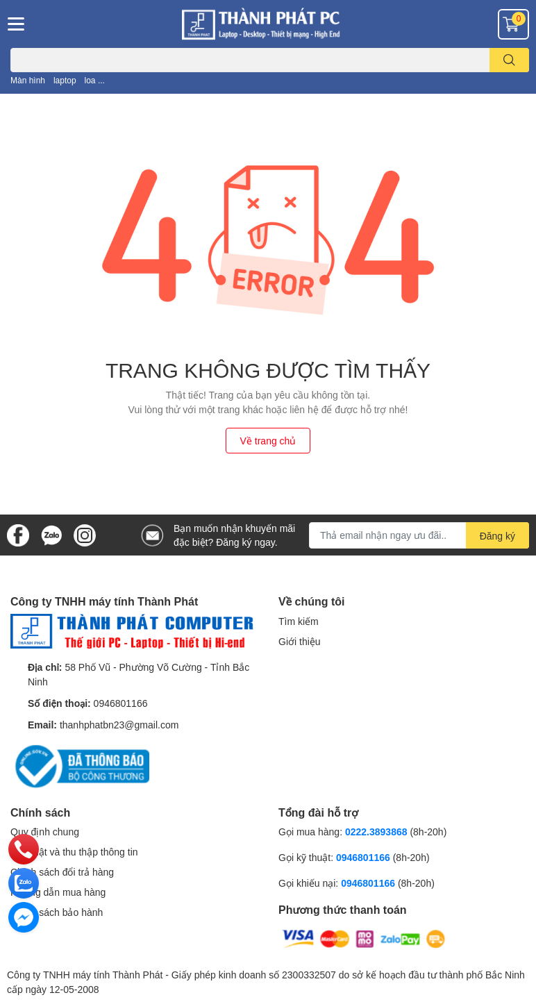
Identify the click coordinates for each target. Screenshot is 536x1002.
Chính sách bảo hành (56, 912)
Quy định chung (44, 831)
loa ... (95, 80)
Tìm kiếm (298, 621)
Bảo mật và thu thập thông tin (74, 852)
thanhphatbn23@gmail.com (119, 724)
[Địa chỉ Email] (419, 535)
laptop (64, 80)
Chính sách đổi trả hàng (62, 872)
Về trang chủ (268, 440)
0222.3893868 (376, 831)
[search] (509, 60)
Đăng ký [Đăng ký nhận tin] (497, 536)
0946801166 (121, 703)
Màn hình (27, 80)
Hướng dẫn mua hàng (58, 892)
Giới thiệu (299, 641)
